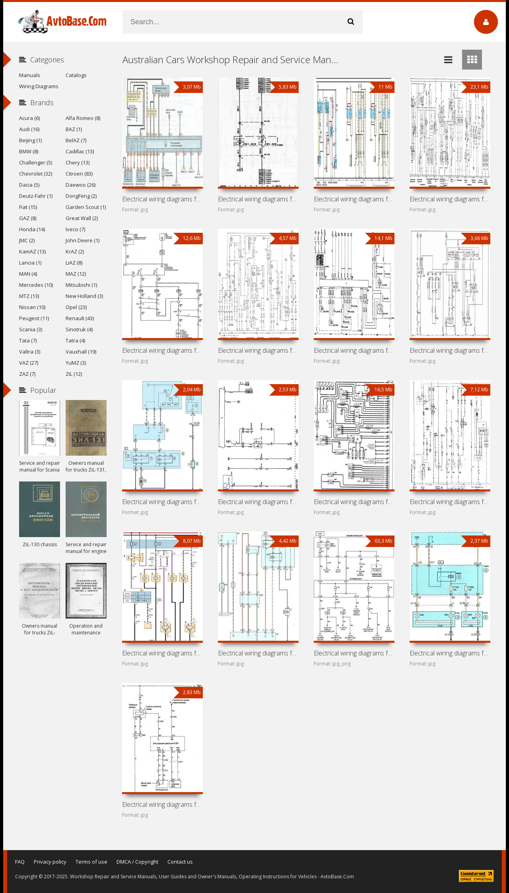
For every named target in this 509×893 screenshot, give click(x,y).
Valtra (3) (29, 351)
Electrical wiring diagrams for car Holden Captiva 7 (354, 653)
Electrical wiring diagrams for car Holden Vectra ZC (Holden (258, 199)
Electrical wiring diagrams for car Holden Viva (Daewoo (162, 653)
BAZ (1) (74, 129)
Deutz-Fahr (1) (35, 195)
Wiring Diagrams (38, 86)
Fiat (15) (28, 207)
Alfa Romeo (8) (83, 118)
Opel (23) (76, 307)
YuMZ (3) (76, 362)
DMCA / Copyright (137, 861)
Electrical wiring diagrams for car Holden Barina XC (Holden (354, 350)
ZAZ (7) (27, 373)
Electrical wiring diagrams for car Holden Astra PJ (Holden (162, 501)
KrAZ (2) (75, 251)
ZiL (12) (74, 373)
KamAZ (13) (32, 251)
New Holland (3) (84, 296)
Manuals (29, 75)
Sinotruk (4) (79, 329)
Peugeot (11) (34, 318)
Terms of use (91, 861)
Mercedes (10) (36, 284)
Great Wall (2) (82, 218)
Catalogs (76, 75)
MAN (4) (28, 273)
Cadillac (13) (80, 151)
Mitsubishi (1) (81, 284)
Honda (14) (32, 229)
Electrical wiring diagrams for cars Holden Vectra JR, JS (354, 199)
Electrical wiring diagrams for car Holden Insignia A (162, 350)
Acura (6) (29, 118)
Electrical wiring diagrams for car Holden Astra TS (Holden (354, 501)
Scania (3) (30, 329)
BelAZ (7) (76, 140)
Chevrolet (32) (35, 173)
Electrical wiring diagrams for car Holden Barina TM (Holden (450, 653)
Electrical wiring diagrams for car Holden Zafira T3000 (162, 199)
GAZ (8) (27, 218)
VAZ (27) (28, 362)
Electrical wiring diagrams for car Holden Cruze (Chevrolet (258, 653)
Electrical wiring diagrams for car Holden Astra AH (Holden (258, 501)
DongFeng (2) (81, 195)
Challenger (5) (35, 162)
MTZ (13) (29, 296)
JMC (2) (27, 240)
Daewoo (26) (80, 184)
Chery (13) (77, 162)
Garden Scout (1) (86, 207)
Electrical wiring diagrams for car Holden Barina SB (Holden (450, 350)
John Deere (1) (82, 240)
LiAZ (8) (74, 262)
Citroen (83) (79, 173)
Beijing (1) (30, 140)
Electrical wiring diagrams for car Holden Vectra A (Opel (450, 199)
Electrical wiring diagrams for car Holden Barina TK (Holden (162, 804)
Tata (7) (28, 340)
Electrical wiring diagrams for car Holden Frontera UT (258, 350)
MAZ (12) (76, 273)
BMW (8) (28, 151)
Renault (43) (80, 318)
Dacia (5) (29, 184)
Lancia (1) (30, 262)
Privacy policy (50, 861)
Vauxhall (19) (81, 351)
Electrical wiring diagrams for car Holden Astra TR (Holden (450, 501)
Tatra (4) (75, 340)
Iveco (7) (75, 229)
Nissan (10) (32, 307)
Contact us (180, 861)
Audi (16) (29, 129)
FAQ (20, 861)
